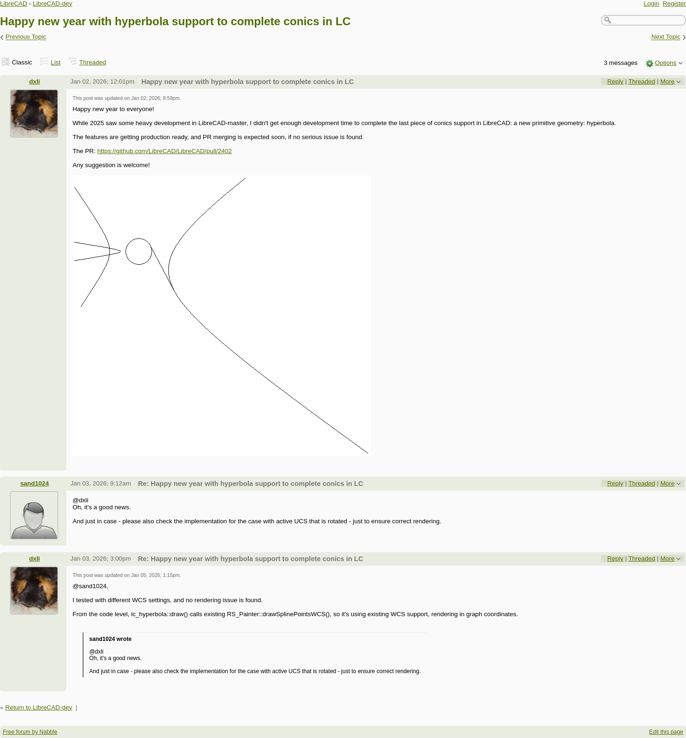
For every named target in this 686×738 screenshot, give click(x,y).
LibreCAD (13, 3)
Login (651, 3)
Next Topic (666, 37)
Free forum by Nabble (30, 732)
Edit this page (666, 732)
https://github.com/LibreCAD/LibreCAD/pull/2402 (164, 151)
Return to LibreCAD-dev (38, 707)
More (667, 81)
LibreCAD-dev (52, 3)
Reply (615, 81)
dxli (34, 81)
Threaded (92, 62)
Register (674, 3)
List (56, 62)
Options (665, 62)
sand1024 (34, 483)
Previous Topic (26, 37)
